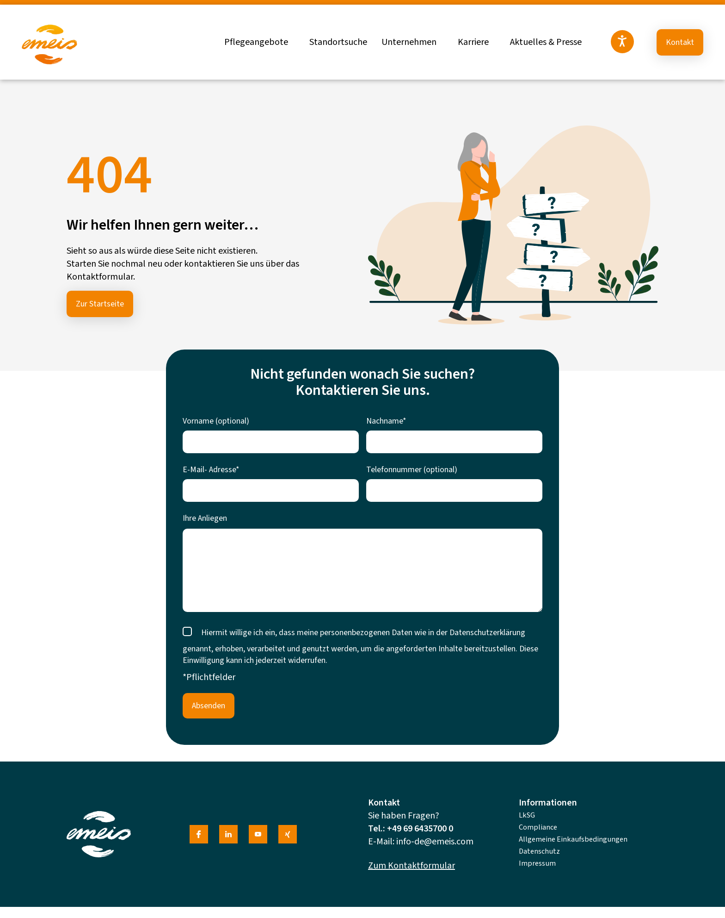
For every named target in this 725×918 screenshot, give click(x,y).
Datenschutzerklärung (487, 632)
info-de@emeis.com (434, 841)
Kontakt (680, 42)
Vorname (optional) (216, 421)
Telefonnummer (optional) (411, 469)
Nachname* (386, 421)
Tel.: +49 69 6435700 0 (410, 828)
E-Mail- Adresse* (211, 469)
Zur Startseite (100, 304)
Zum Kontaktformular (411, 865)
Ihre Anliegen (205, 518)
